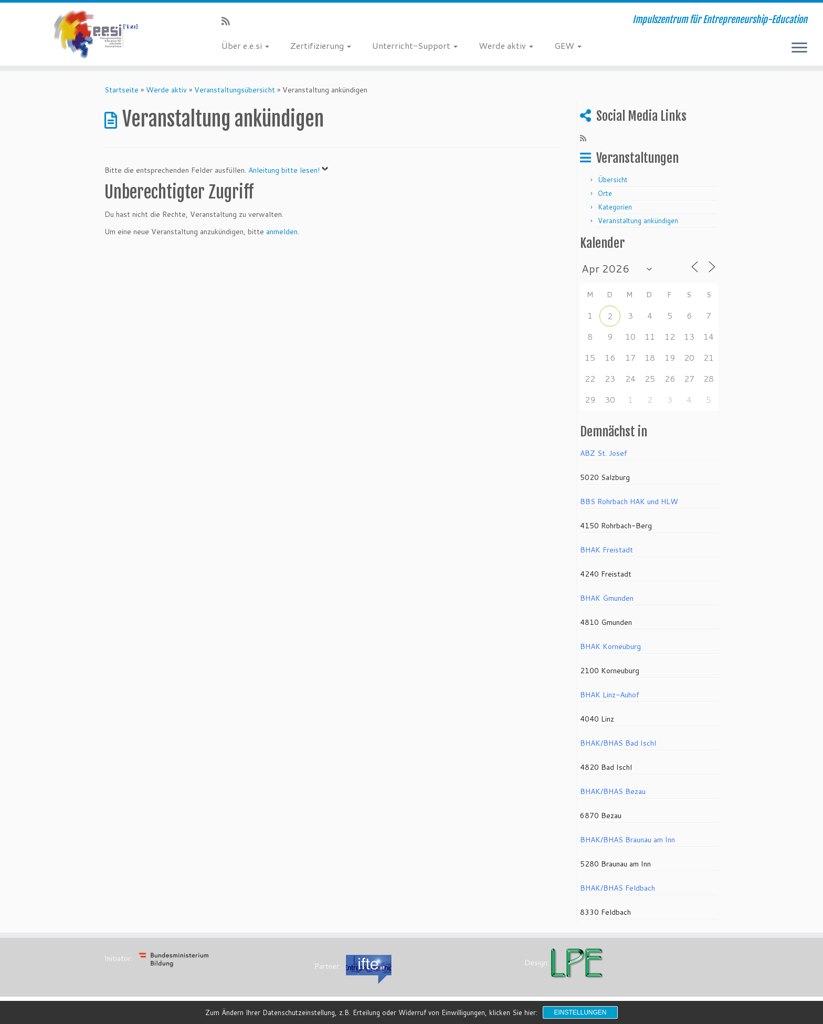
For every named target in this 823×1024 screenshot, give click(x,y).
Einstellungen (580, 1012)
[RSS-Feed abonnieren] (229, 21)
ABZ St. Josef (603, 453)
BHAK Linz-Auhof (609, 694)
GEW (568, 45)
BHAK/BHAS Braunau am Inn (627, 839)
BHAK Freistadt (606, 550)
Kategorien (615, 207)
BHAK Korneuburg (610, 646)
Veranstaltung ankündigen (638, 220)
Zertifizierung (320, 45)
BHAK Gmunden (607, 598)
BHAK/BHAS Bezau (613, 791)
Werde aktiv (506, 45)
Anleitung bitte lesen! (284, 170)
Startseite (121, 90)
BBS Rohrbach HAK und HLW (629, 501)
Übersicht (613, 179)
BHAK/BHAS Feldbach (617, 888)
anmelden (282, 231)
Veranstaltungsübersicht (234, 90)
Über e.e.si (245, 45)
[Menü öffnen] (799, 48)
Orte (605, 193)
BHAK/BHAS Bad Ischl (618, 743)
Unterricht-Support (415, 45)
